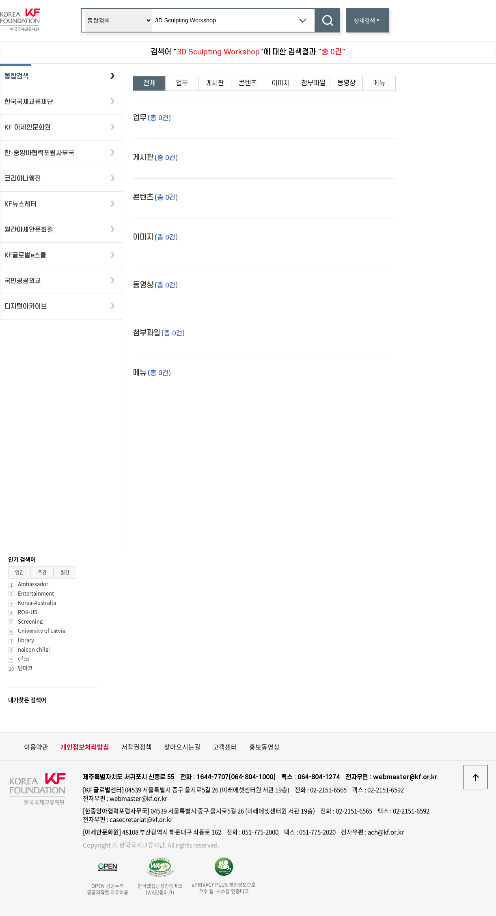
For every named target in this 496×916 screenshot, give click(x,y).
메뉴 (379, 83)
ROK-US (27, 612)
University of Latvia (41, 630)
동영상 (346, 83)
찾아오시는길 (182, 747)
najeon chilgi (34, 649)
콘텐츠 (248, 83)
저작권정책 (136, 747)
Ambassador (33, 584)
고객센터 (225, 747)
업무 (182, 83)
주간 (42, 572)
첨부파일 (313, 83)
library (26, 640)
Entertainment (36, 593)
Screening (30, 621)
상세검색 (367, 20)
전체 (149, 83)
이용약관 (36, 747)
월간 (64, 572)
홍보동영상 (264, 747)
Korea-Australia (37, 602)
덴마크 (25, 668)
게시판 (215, 83)
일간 (19, 572)
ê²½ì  (26, 658)
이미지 (281, 83)
